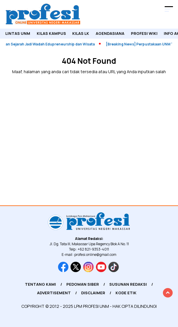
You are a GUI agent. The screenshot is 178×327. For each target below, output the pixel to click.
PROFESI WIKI (144, 33)
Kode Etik (126, 292)
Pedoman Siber (82, 284)
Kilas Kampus (51, 33)
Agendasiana (110, 33)
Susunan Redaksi (128, 284)
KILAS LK (80, 33)
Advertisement (54, 292)
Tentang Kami (40, 284)
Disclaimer (93, 292)
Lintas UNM (17, 33)
